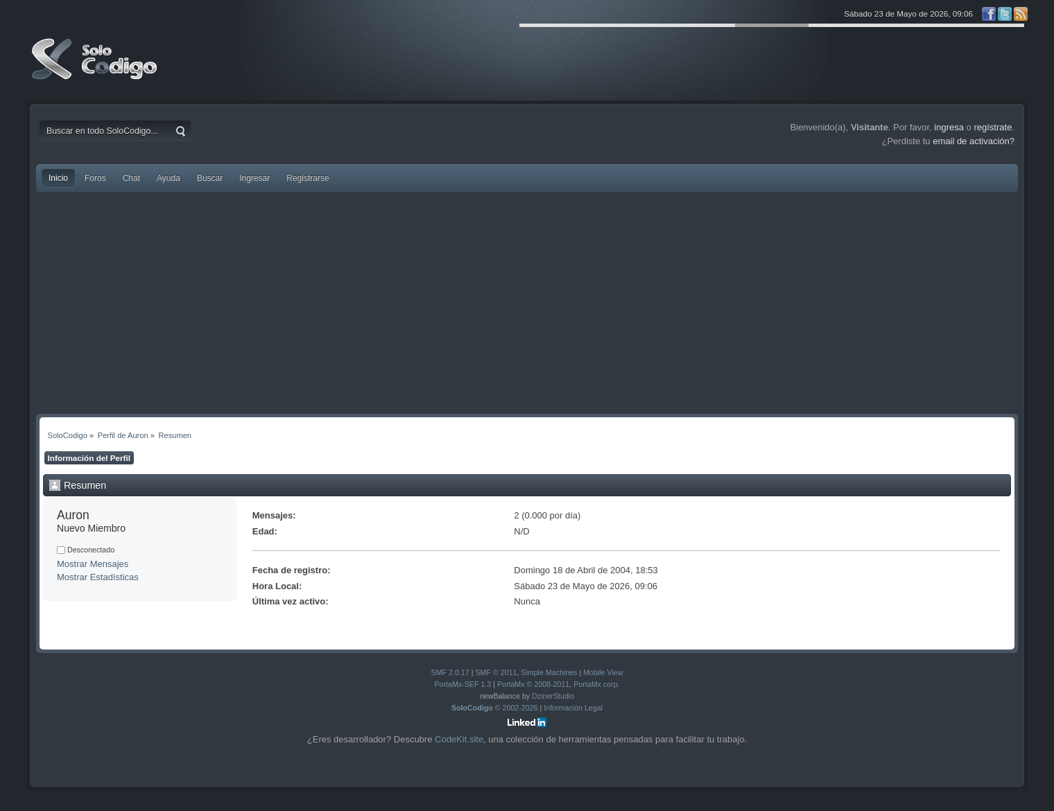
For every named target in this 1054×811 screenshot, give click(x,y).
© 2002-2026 (494, 708)
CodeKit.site (459, 739)
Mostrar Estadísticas (98, 577)
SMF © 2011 (496, 672)
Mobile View (603, 672)
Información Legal (573, 708)
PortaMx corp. (596, 684)
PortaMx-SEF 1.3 (462, 684)
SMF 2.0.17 (450, 672)
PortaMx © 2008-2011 (533, 684)
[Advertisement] (527, 303)
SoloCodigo (95, 69)
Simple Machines (549, 672)
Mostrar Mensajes (92, 564)
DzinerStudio (553, 696)
